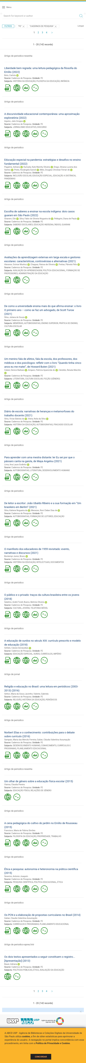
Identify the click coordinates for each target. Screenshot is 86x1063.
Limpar (81, 26)
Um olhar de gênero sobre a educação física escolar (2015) (38, 781)
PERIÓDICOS (51, 700)
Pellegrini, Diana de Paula (65, 218)
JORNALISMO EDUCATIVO (24, 127)
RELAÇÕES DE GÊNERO (41, 790)
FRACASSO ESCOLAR (63, 424)
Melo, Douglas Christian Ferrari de (55, 170)
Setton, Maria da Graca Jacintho (18, 694)
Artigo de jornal (12, 674)
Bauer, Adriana (10, 964)
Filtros (8, 26)
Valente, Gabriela (41, 694)
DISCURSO (42, 127)
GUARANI (66, 224)
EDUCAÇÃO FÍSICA (21, 790)
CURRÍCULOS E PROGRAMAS (26, 924)
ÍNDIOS (57, 224)
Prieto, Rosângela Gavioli (25, 170)
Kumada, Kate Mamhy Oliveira (37, 167)
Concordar (41, 1057)
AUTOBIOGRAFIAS (32, 323)
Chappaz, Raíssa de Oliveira (43, 264)
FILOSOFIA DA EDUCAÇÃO (48, 81)
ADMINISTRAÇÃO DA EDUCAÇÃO (33, 273)
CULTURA (17, 608)
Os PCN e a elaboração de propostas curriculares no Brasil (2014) (42, 914)
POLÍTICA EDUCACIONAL (54, 270)
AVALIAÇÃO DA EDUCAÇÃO (52, 970)
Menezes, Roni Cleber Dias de (44, 510)
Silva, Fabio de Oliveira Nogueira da (35, 218)
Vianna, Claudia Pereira (14, 784)
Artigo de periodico (14, 101)
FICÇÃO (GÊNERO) (52, 379)
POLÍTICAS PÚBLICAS (22, 970)
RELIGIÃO (17, 700)
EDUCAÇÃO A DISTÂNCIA (64, 175)
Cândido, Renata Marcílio (70, 370)
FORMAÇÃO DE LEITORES (41, 516)
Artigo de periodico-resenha (18, 56)
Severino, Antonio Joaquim (16, 876)
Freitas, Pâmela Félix (68, 264)
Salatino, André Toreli (13, 602)
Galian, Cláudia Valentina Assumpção (53, 740)
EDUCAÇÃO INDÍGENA (43, 224)
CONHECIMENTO (48, 745)
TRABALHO (56, 836)
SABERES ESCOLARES (23, 224)
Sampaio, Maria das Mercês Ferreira (20, 740)
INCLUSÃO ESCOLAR (22, 175)
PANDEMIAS (9, 178)
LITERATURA (18, 379)
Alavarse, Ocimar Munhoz (15, 264)
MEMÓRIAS (18, 323)
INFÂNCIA (65, 81)
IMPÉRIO (57, 654)
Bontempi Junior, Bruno (14, 556)
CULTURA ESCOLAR (13, 326)
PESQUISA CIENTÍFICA (23, 882)
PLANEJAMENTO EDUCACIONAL (31, 748)
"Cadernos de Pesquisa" (43, 26)
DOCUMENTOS (57, 562)
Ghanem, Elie (10, 218)
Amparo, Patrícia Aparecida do (41, 370)
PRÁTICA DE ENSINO (68, 323)
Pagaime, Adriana (12, 167)
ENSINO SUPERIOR (49, 323)
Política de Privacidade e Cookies (53, 1043)
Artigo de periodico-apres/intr (19, 944)
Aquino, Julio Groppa (13, 121)
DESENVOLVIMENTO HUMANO (56, 470)
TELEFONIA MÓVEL (39, 608)
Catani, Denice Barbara (14, 370)
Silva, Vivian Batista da (14, 419)
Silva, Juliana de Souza (14, 317)
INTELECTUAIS (43, 562)
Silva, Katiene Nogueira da (15, 510)
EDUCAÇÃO (59, 516)
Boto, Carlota (10, 75)
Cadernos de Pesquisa (21, 78)
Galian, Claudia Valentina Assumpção (20, 918)
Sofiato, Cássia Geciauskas (16, 648)
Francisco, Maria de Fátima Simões (19, 830)
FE (42, 78)
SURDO (37, 654)
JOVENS (26, 608)
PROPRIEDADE (43, 836)
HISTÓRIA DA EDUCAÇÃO (24, 81)
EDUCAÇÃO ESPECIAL (42, 175)
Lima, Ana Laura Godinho (15, 464)
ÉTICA (60, 882)
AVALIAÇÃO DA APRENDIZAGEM (27, 270)
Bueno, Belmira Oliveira (34, 602)
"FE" (21, 26)
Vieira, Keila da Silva (37, 419)
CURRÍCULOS (46, 654)
